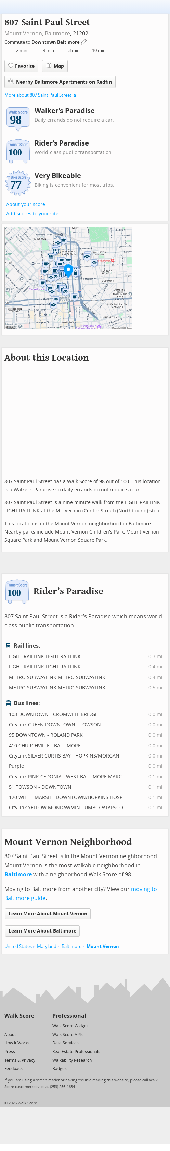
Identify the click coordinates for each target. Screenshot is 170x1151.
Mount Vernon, (23, 33)
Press (9, 1051)
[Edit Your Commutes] (84, 41)
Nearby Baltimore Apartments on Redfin (60, 81)
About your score (25, 205)
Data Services (65, 1043)
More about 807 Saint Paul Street (37, 95)
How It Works (16, 1043)
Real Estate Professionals (76, 1051)
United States (18, 946)
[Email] (30, 1025)
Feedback (13, 1068)
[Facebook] (19, 1025)
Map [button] (55, 66)
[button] (68, 271)
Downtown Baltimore (56, 42)
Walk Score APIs (67, 1034)
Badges (59, 1068)
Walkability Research (72, 1060)
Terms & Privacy (19, 1060)
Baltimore (57, 33)
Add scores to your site (32, 214)
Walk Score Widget (70, 1026)
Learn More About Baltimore (42, 931)
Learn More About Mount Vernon (48, 914)
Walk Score (19, 1016)
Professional (69, 1016)
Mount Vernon (103, 946)
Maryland (46, 946)
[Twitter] (8, 1025)
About (10, 1034)
